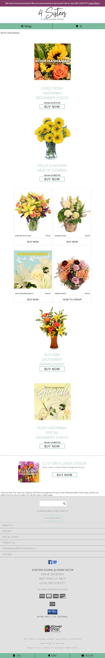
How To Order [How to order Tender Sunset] (72, 299)
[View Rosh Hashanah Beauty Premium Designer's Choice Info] (33, 269)
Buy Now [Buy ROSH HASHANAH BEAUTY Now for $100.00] (33, 299)
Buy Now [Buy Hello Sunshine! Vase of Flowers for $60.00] (52, 179)
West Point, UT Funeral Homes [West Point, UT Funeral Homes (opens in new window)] (39, 639)
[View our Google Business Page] (55, 563)
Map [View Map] (52, 655)
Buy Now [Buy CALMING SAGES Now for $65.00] (72, 241)
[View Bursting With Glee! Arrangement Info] (33, 211)
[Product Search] (53, 503)
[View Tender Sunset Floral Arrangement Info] (72, 269)
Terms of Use (71, 648)
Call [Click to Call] (17, 655)
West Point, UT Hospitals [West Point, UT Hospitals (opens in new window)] (68, 639)
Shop (26, 26)
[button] (52, 611)
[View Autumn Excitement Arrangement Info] (52, 328)
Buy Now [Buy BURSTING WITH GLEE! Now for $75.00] (33, 241)
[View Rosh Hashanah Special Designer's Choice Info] (52, 401)
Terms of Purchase (53, 648)
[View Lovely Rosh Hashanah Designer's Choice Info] (52, 62)
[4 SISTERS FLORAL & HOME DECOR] (52, 19)
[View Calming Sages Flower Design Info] (72, 212)
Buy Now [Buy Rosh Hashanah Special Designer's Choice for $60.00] (52, 446)
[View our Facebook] (50, 563)
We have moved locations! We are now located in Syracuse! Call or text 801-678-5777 (52, 3)
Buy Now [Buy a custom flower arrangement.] (64, 475)
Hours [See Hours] (87, 655)
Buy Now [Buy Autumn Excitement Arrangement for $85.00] (52, 369)
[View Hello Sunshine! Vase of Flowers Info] (52, 139)
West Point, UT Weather (52, 643)
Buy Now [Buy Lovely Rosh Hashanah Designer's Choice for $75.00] (52, 106)
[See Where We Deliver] (52, 518)
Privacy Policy (34, 648)
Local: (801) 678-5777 (52, 583)
